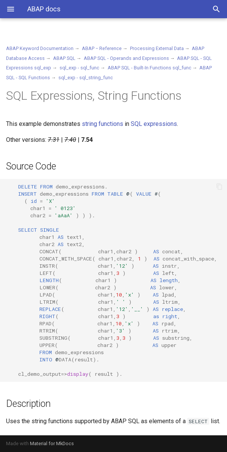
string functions (102, 123)
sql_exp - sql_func (79, 68)
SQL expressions (154, 123)
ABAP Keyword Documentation (40, 48)
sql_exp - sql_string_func (85, 77)
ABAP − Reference (102, 48)
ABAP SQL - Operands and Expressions (126, 58)
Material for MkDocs (52, 443)
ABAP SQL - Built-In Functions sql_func (149, 68)
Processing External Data (157, 48)
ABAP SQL (64, 58)
